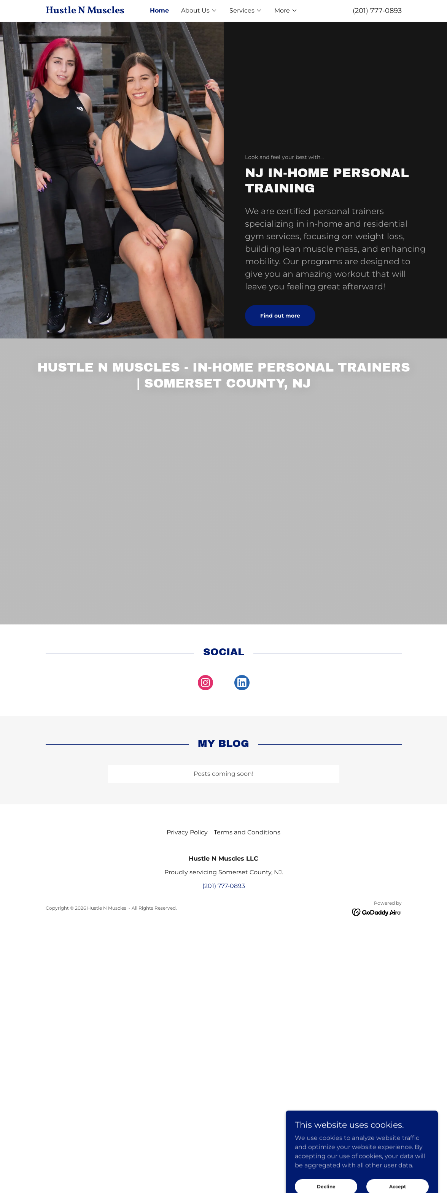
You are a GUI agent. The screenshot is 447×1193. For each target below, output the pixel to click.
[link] (90, 11)
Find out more (280, 315)
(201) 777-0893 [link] (377, 10)
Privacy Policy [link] (187, 832)
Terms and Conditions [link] (247, 832)
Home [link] (159, 10)
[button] (199, 10)
